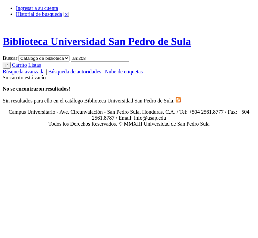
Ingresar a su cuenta (37, 8)
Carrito (19, 65)
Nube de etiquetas (124, 71)
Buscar (11, 58)
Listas (34, 65)
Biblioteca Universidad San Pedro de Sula (97, 41)
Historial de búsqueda (39, 14)
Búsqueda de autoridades (74, 71)
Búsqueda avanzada (24, 71)
